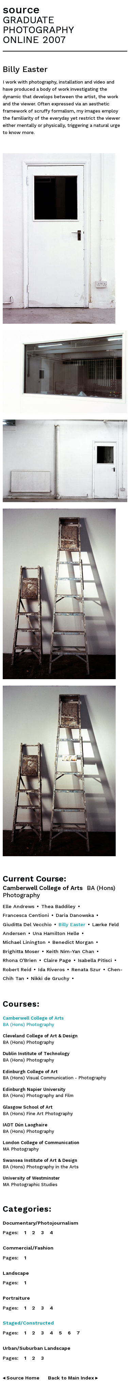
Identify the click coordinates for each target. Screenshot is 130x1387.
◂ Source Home (21, 1378)
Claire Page (57, 960)
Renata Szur (86, 969)
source (21, 9)
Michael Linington (24, 942)
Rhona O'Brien (20, 960)
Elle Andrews (18, 906)
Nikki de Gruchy (50, 978)
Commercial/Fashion (28, 1248)
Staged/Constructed (28, 1323)
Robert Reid (17, 969)
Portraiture (16, 1298)
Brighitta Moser (21, 951)
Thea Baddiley (58, 906)
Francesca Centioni (26, 915)
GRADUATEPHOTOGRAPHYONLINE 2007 (38, 29)
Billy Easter (72, 924)
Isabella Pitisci (95, 960)
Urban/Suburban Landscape (36, 1348)
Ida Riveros (51, 969)
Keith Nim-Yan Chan (70, 951)
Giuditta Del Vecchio (27, 924)
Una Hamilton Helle (56, 933)
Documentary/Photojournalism (40, 1223)
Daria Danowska (75, 915)
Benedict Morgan (73, 942)
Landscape (16, 1273)
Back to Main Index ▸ (73, 1378)
